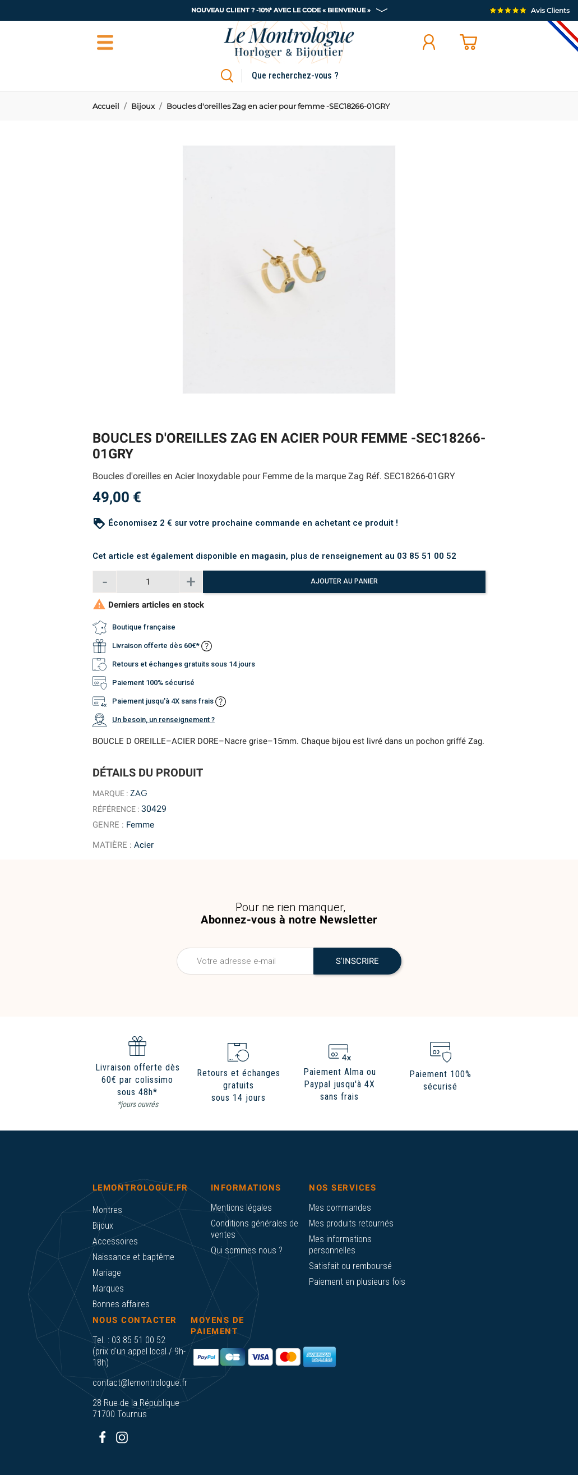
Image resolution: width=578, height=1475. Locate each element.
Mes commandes (340, 1207)
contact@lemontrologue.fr (140, 1382)
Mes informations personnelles (340, 1245)
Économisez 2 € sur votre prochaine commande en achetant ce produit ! (253, 523)
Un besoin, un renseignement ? (163, 719)
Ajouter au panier (344, 581)
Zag (138, 793)
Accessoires (115, 1241)
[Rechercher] (308, 75)
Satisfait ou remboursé (350, 1266)
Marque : (110, 793)
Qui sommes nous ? (247, 1250)
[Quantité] (147, 582)
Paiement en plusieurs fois (357, 1281)
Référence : (116, 809)
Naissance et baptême (133, 1257)
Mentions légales (241, 1207)
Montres (107, 1210)
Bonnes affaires (121, 1304)
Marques (108, 1288)
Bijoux (103, 1225)
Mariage (107, 1272)
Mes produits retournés (351, 1223)
